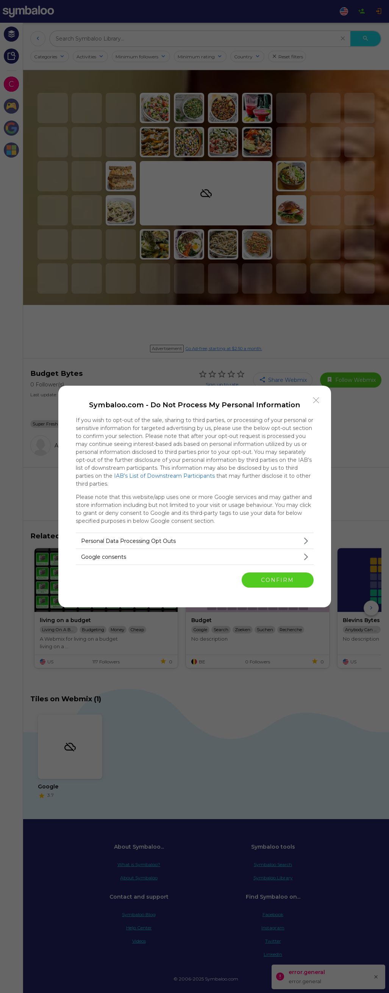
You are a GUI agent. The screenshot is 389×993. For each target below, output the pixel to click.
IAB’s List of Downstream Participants (164, 475)
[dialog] (194, 496)
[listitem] (195, 541)
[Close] (316, 400)
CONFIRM (277, 580)
